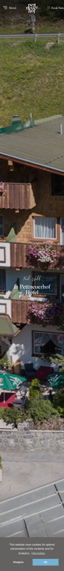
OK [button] (45, 562)
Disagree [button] (18, 562)
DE (39, 8)
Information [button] (38, 553)
